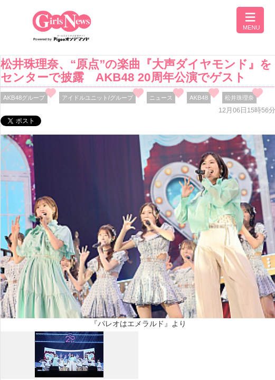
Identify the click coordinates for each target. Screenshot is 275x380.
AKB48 (198, 97)
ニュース (161, 97)
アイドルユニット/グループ (97, 97)
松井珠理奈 (239, 97)
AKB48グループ (24, 97)
